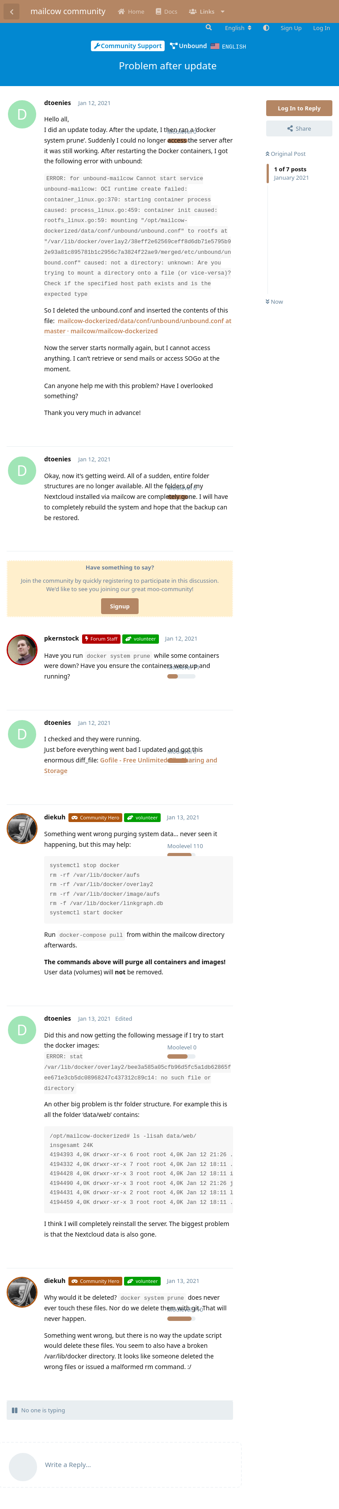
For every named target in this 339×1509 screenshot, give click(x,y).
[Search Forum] (208, 27)
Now (274, 301)
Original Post (285, 153)
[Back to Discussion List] (11, 11)
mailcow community (67, 11)
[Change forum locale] (238, 28)
